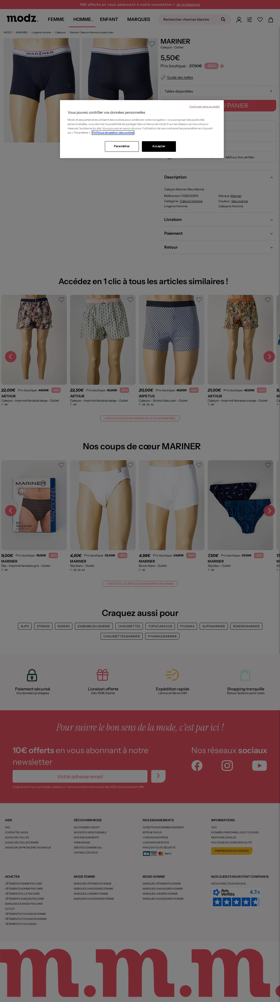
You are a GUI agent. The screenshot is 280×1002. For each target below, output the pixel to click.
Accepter (158, 146)
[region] (142, 129)
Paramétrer (122, 146)
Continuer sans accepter (204, 106)
